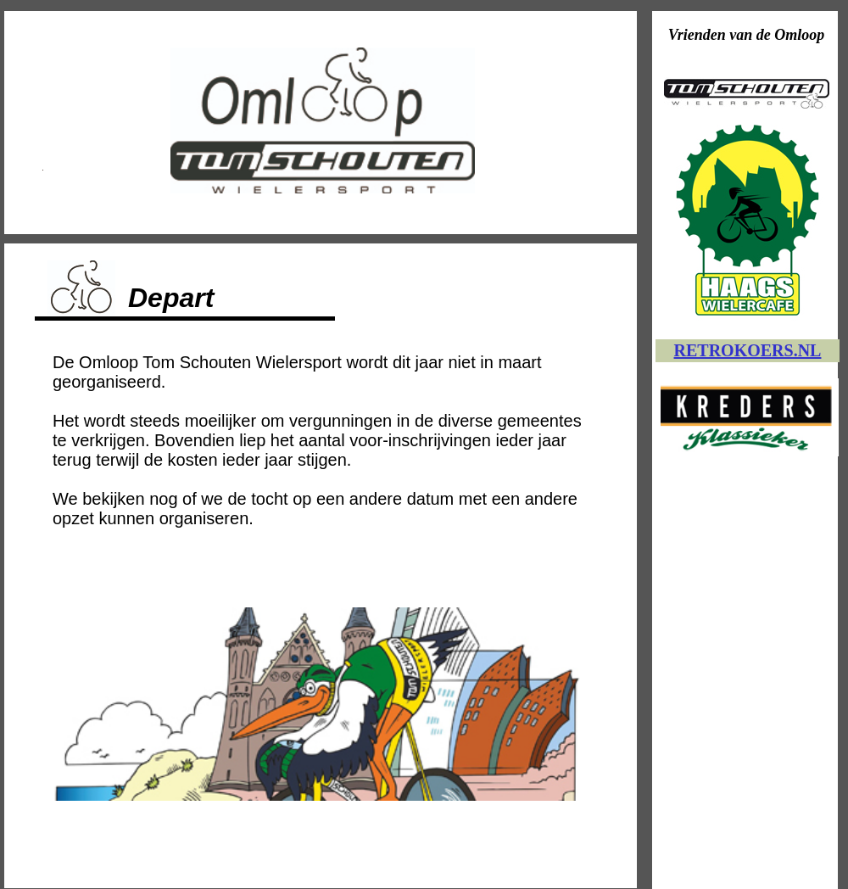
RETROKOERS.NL (748, 350)
